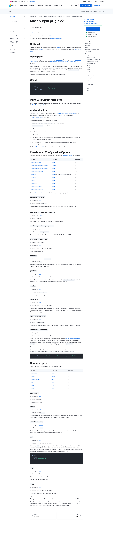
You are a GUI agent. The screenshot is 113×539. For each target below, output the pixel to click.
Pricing (56, 5)
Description (88, 45)
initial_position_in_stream (92, 61)
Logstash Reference (55, 38)
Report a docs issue (89, 21)
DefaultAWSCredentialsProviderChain (66, 113)
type (88, 90)
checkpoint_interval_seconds (93, 59)
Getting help (88, 43)
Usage (86, 47)
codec (88, 82)
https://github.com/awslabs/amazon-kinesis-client (63, 61)
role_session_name (91, 73)
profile (88, 67)
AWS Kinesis (59, 60)
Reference (101, 11)
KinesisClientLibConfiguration (72, 338)
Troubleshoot (93, 11)
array (53, 385)
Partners (90, 1)
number (54, 165)
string (53, 162)
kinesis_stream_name (91, 63)
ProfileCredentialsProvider (37, 117)
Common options (89, 78)
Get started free (93, 29)
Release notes (85, 11)
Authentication (88, 51)
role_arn (88, 71)
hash (53, 373)
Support (95, 1)
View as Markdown (89, 19)
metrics (88, 65)
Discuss (58, 47)
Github (40, 49)
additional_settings (91, 75)
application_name (91, 57)
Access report (32, 1)
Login (102, 1)
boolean (54, 379)
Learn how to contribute (90, 23)
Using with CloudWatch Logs (92, 49)
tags (88, 88)
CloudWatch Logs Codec (38, 105)
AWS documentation (39, 147)
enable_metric (90, 84)
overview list (47, 35)
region (88, 69)
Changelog (34, 33)
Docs (60, 5)
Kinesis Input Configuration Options (90, 54)
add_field (89, 80)
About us (85, 1)
